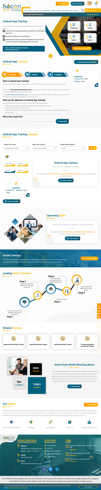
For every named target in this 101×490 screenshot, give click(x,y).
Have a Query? (66, 180)
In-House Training (89, 258)
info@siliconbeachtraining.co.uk (70, 174)
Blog (71, 10)
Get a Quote (77, 4)
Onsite (53, 10)
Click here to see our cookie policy (18, 488)
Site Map (49, 448)
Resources (75, 10)
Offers (67, 10)
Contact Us (62, 4)
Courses (30, 10)
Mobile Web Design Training (62, 344)
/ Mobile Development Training (18, 48)
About (63, 10)
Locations (58, 10)
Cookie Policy (51, 456)
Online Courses (38, 10)
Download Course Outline (86, 62)
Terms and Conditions (53, 451)
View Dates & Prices (81, 48)
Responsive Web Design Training (14, 344)
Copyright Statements (54, 454)
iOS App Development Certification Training (87, 345)
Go (93, 148)
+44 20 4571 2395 (91, 10)
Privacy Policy (51, 445)
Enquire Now (74, 386)
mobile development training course (17, 95)
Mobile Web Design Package (38, 344)
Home (25, 10)
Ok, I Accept (88, 487)
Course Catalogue (11, 201)
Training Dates (46, 10)
